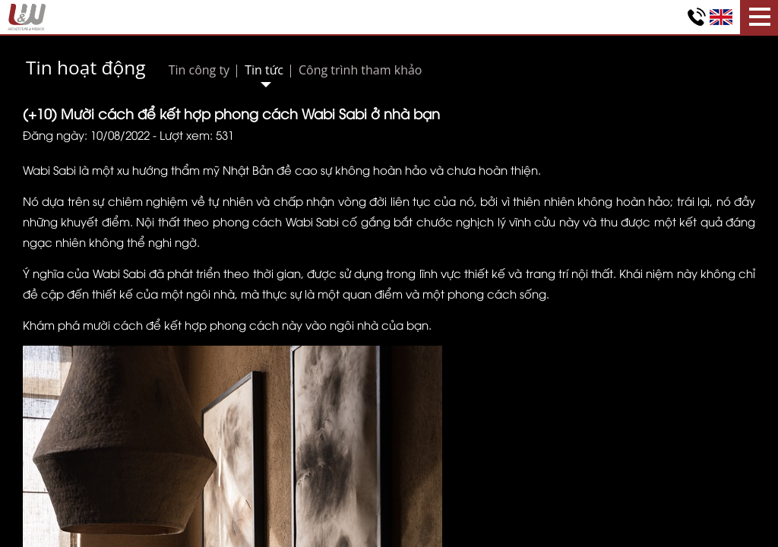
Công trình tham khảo (360, 70)
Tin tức (264, 70)
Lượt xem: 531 (197, 134)
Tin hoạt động (86, 67)
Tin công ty (199, 70)
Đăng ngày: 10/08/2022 (86, 134)
